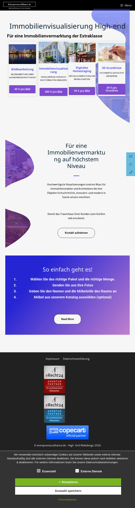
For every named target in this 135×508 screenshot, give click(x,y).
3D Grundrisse (111, 68)
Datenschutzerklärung (76, 358)
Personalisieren (67, 499)
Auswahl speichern (68, 490)
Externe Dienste (88, 471)
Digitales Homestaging (82, 69)
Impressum (52, 358)
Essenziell (46, 471)
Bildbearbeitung (22, 69)
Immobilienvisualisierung (53, 70)
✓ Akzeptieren (68, 482)
